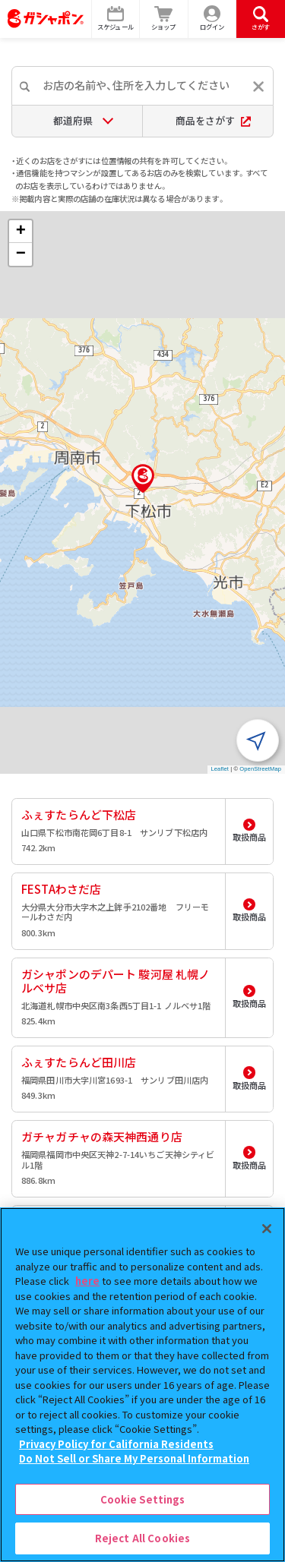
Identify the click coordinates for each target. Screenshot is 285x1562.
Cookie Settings (142, 1499)
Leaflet (220, 768)
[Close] (266, 1228)
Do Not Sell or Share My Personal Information (134, 1458)
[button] (142, 478)
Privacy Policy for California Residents (116, 1444)
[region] (142, 1384)
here (87, 1280)
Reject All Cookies (142, 1538)
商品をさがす (213, 120)
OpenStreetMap (260, 768)
